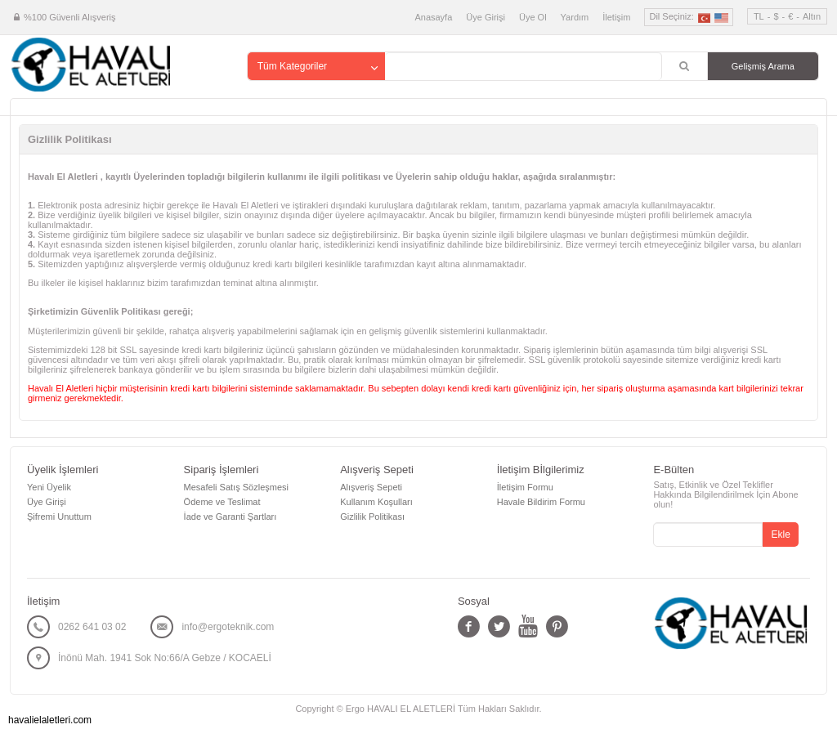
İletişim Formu (525, 487)
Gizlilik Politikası (372, 516)
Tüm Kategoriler (292, 66)
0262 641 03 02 (92, 627)
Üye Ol (533, 17)
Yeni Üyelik (49, 487)
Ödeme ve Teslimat (222, 502)
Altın (812, 16)
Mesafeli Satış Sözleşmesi (236, 487)
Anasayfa (433, 17)
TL (759, 16)
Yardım (575, 17)
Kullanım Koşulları (376, 502)
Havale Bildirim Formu (541, 502)
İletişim (616, 17)
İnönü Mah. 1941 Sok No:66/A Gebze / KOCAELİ (164, 658)
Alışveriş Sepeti (371, 487)
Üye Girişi (485, 17)
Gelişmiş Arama (763, 66)
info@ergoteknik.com (227, 627)
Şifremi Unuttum (59, 516)
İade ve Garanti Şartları (230, 516)
